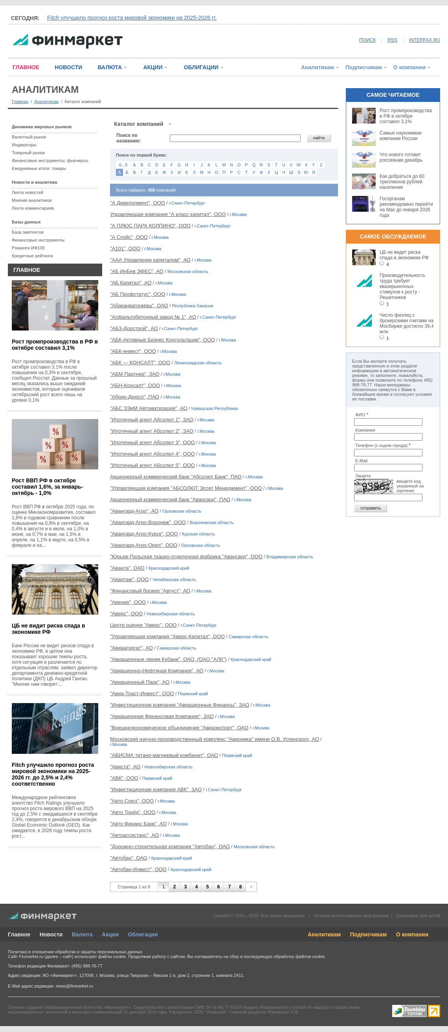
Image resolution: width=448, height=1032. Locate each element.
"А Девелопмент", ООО (137, 203)
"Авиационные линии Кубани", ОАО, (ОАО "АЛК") (168, 659)
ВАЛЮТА (110, 67)
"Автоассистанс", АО (134, 835)
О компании (409, 67)
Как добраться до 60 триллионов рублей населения (402, 182)
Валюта (82, 934)
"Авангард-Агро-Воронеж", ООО (148, 522)
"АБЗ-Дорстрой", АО (134, 328)
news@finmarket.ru (74, 986)
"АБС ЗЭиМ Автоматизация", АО (148, 408)
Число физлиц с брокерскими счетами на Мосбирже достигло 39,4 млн (407, 323)
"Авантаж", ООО (129, 579)
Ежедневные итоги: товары (39, 168)
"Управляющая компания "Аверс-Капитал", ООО (167, 636)
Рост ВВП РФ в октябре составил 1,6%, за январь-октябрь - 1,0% (47, 486)
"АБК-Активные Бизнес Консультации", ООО (162, 340)
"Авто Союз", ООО (132, 801)
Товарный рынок (28, 152)
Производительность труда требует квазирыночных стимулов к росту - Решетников (402, 286)
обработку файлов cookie (299, 956)
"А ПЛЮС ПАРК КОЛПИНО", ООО (150, 226)
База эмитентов (28, 232)
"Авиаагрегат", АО (131, 648)
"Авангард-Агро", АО (134, 511)
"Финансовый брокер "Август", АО (150, 591)
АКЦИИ (152, 67)
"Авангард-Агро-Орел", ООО (143, 545)
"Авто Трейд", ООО (132, 812)
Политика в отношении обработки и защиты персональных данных (75, 951)
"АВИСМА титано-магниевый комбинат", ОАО (164, 755)
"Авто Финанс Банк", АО (138, 824)
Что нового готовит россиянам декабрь (401, 157)
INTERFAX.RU (424, 40)
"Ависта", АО (125, 767)
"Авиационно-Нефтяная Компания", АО (156, 671)
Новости (51, 934)
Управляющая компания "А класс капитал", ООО (168, 214)
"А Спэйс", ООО (129, 237)
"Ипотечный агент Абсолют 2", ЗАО (151, 431)
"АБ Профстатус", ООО (137, 294)
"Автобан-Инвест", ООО (138, 869)
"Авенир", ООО (128, 602)
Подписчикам (363, 67)
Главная (20, 101)
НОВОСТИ (68, 67)
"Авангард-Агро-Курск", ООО (144, 534)
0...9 (123, 164)
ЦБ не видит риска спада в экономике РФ (48, 628)
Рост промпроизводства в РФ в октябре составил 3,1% (55, 344)
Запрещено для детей (418, 915)
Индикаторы (24, 144)
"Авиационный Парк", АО (139, 682)
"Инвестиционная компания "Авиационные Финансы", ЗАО (179, 705)
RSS (392, 40)
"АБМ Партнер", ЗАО (135, 374)
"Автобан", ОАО (128, 858)
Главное (19, 934)
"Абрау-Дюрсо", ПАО (134, 397)
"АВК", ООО (124, 778)
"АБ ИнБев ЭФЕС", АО (136, 271)
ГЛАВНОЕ (26, 67)
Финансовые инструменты (38, 240)
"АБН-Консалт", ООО (135, 385)
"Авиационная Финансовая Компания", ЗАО (162, 716)
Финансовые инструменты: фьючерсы (50, 160)
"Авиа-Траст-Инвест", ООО (142, 693)
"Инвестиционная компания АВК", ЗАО (156, 789)
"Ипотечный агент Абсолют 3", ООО (152, 442)
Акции (110, 934)
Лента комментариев (33, 208)
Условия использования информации (351, 915)
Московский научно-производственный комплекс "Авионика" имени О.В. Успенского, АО (214, 739)
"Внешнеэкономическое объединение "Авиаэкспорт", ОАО (179, 728)
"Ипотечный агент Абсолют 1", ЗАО (151, 420)
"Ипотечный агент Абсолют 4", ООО (152, 454)
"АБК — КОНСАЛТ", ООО (140, 363)
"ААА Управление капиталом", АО (150, 260)
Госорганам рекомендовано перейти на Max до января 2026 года (406, 207)
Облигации (143, 934)
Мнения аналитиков (32, 200)
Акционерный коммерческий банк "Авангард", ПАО (170, 499)
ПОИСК (367, 40)
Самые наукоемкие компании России (401, 135)
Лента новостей (27, 192)
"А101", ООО (125, 248)
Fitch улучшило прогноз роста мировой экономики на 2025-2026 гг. (132, 18)
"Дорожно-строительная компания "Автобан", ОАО (170, 846)
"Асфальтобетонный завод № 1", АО (153, 317)
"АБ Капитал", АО (131, 283)
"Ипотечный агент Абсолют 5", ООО (152, 465)
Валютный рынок (29, 137)
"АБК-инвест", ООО (133, 351)
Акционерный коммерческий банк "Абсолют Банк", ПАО (176, 477)
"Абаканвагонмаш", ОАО (139, 305)
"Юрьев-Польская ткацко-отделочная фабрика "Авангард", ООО (186, 556)
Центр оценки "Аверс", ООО (143, 625)
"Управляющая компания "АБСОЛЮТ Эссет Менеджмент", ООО (186, 488)
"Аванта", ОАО (127, 568)
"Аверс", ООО (126, 614)
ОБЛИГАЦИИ (201, 67)
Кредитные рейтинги (32, 255)
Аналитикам (317, 67)
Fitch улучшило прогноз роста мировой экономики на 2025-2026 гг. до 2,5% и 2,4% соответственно (53, 774)
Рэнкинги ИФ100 (28, 248)
